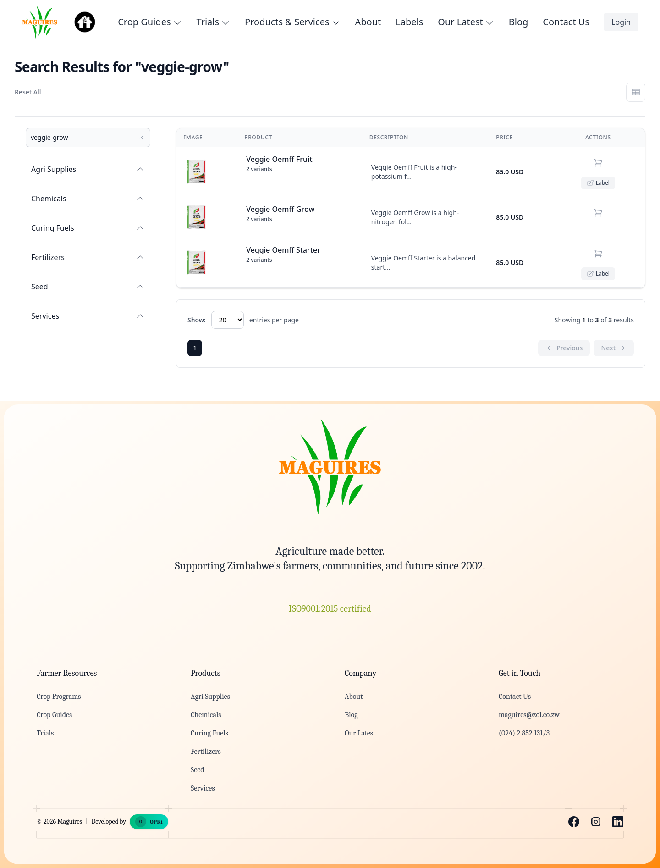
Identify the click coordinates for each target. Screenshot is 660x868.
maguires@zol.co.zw (529, 715)
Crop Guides (54, 715)
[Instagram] (595, 821)
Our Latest (360, 733)
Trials (45, 733)
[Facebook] (573, 821)
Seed (88, 287)
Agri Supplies (88, 169)
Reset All (28, 92)
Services (88, 316)
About (368, 22)
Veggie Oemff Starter (283, 250)
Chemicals (88, 199)
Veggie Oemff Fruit (279, 159)
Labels (409, 22)
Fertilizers (88, 257)
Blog (518, 22)
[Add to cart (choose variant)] (598, 163)
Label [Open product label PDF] (598, 183)
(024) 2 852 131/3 (524, 733)
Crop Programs (59, 696)
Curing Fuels (88, 228)
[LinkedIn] (617, 821)
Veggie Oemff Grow (280, 209)
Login (621, 22)
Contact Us (566, 22)
